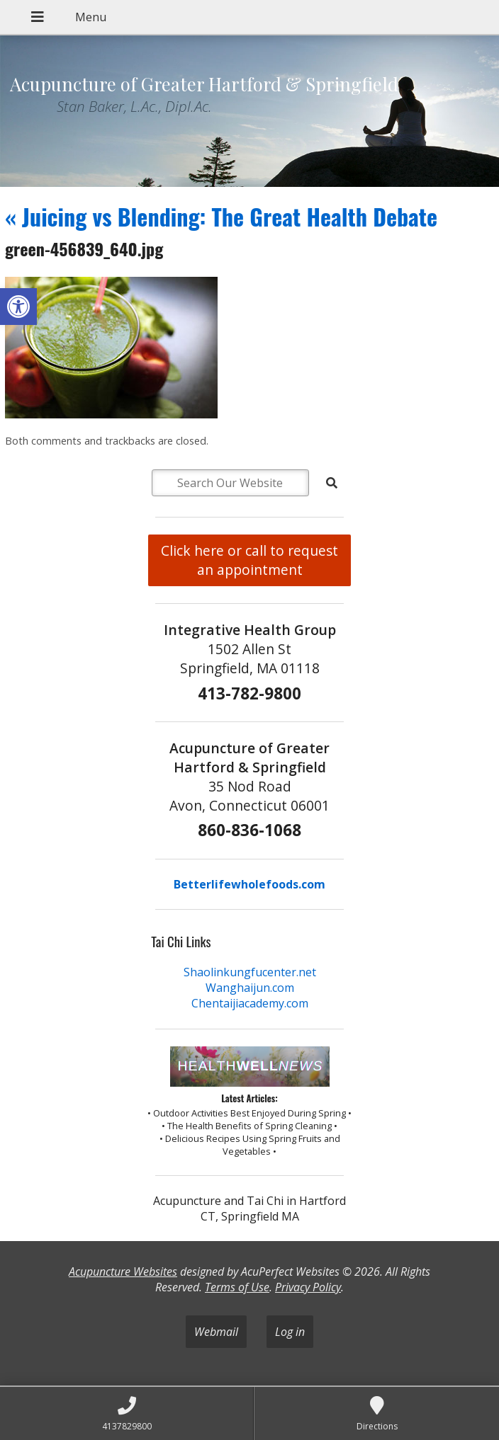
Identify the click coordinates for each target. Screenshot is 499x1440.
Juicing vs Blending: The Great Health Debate (221, 216)
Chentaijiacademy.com (249, 1003)
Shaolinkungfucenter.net (250, 972)
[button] (18, 306)
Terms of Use (237, 1287)
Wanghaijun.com (250, 987)
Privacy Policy (308, 1287)
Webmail (216, 1331)
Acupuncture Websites (123, 1271)
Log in (290, 1331)
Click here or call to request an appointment (249, 560)
